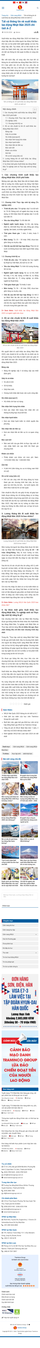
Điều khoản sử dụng (8, 1297)
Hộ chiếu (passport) (12, 137)
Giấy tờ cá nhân (11, 134)
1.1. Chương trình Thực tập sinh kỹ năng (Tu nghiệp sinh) (20, 119)
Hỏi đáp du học (7, 948)
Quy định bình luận (8, 1302)
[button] (3, 8)
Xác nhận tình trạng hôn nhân (15, 140)
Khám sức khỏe (11, 150)
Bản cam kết (9, 148)
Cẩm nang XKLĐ (8, 934)
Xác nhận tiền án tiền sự (14, 145)
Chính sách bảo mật (8, 1294)
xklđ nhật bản (27, 753)
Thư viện (5, 953)
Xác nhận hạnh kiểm (12, 142)
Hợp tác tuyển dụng (10, 1317)
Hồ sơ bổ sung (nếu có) (14, 156)
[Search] (37, 8)
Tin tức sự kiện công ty (10, 966)
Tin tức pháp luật (8, 962)
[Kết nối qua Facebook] (27, 1324)
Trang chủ (5, 15)
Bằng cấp (8, 132)
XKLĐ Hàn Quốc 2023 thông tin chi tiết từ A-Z (20, 713)
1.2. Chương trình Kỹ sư (14, 123)
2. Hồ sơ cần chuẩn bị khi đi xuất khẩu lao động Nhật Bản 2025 (19, 127)
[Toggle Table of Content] (33, 109)
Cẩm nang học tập (9, 930)
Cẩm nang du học (8, 925)
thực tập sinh (16, 753)
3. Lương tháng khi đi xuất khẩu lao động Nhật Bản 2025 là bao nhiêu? (19, 160)
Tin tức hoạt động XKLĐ (10, 957)
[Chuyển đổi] (36, 934)
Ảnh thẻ (8, 153)
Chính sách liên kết (8, 1299)
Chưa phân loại (8, 943)
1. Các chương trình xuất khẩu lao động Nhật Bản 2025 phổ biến (19, 114)
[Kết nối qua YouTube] (29, 1324)
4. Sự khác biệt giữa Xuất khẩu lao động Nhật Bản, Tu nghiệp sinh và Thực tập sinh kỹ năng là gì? (19, 166)
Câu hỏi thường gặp (9, 939)
